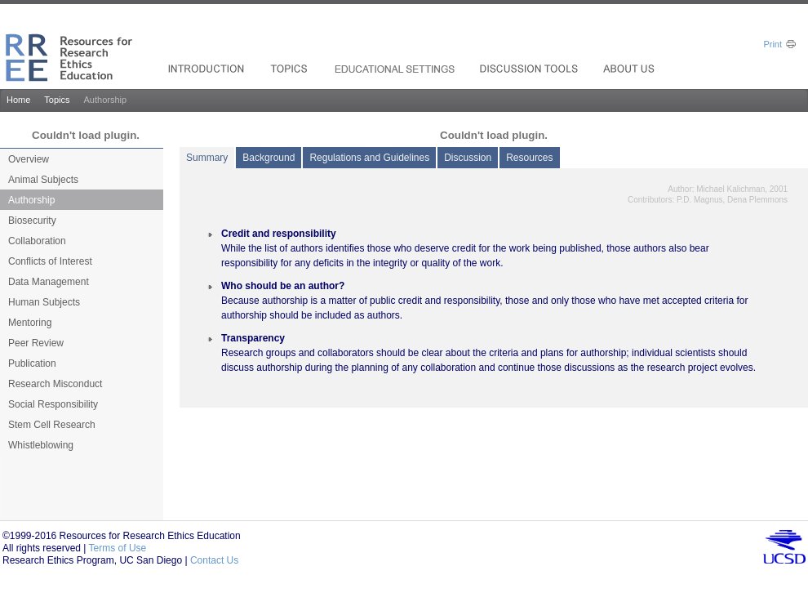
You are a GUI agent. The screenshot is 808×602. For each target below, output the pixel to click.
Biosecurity (32, 220)
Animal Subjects (43, 179)
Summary (207, 157)
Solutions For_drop (208, 68)
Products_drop (291, 68)
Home (18, 100)
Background (268, 157)
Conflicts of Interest (50, 261)
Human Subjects (44, 302)
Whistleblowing (40, 445)
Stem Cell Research (51, 424)
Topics (56, 100)
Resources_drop (530, 68)
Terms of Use (118, 548)
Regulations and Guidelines (369, 157)
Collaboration (37, 241)
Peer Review (36, 343)
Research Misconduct (55, 384)
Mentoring (29, 322)
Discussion (467, 157)
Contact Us (214, 560)
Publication (32, 363)
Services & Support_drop (395, 68)
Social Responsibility (53, 404)
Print (772, 44)
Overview (28, 159)
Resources (529, 157)
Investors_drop (630, 68)
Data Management (48, 282)
